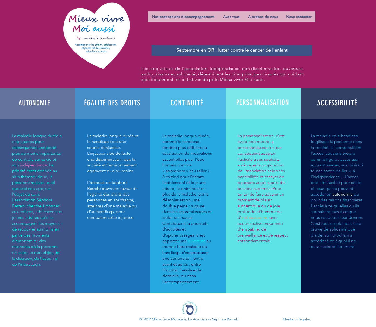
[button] (183, 16)
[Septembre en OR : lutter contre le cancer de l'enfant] (232, 50)
